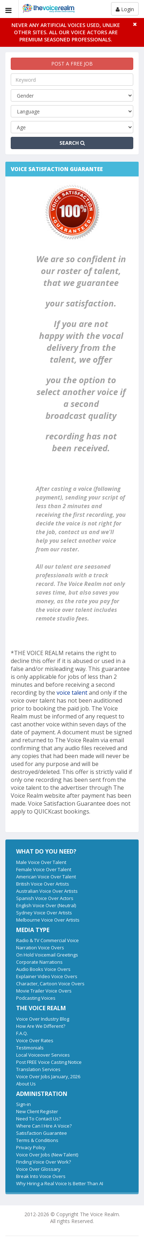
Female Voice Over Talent (43, 869)
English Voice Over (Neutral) (46, 905)
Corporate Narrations (39, 962)
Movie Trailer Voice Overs (44, 991)
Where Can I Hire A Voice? (44, 1126)
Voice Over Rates (34, 1040)
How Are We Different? (40, 1026)
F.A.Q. (22, 1033)
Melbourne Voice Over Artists (48, 920)
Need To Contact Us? (38, 1118)
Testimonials (30, 1047)
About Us (26, 1083)
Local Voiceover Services (43, 1055)
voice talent (73, 693)
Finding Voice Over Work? (43, 1162)
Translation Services (38, 1069)
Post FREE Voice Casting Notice (49, 1062)
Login (125, 9)
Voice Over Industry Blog (42, 1019)
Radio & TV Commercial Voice (47, 940)
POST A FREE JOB (72, 63)
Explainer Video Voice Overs (46, 976)
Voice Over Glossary (38, 1169)
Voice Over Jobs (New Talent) (47, 1154)
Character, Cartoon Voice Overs (50, 983)
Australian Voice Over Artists (47, 891)
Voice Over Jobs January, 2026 (48, 1076)
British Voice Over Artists (42, 884)
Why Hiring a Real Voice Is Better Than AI (59, 1183)
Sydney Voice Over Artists (44, 912)
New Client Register (37, 1111)
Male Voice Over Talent (41, 862)
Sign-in (23, 1104)
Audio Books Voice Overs (43, 969)
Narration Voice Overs (40, 947)
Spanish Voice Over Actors (44, 898)
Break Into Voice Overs (41, 1176)
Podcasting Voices (36, 998)
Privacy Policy (30, 1147)
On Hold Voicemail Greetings (47, 954)
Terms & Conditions (37, 1140)
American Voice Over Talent (46, 876)
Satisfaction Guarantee (41, 1133)
